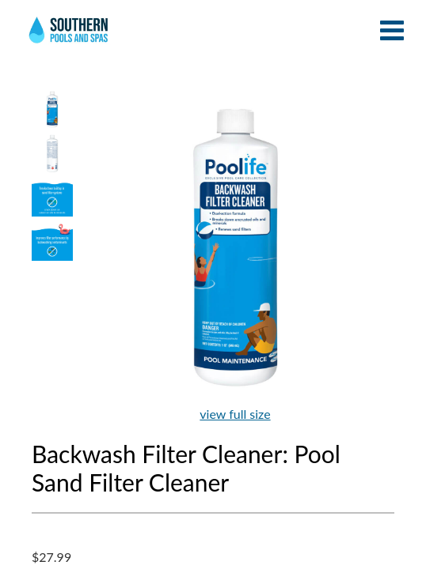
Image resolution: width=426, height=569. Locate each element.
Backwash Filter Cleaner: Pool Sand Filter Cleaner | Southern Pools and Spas (69, 35)
